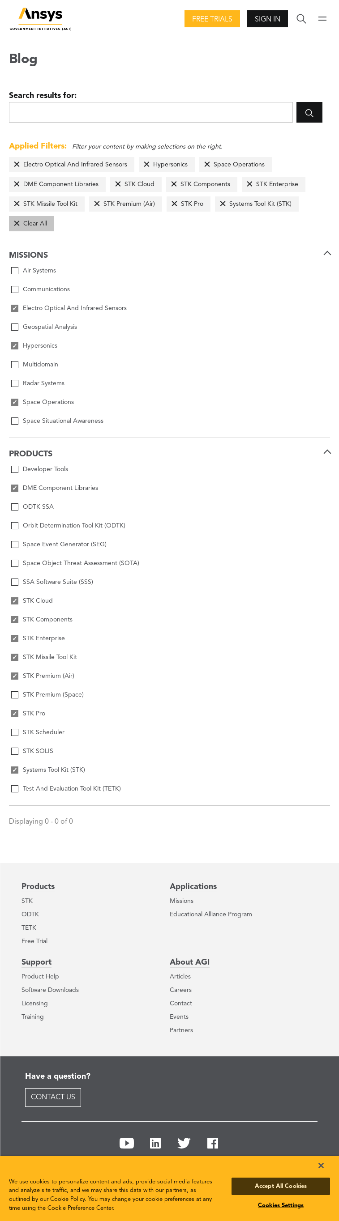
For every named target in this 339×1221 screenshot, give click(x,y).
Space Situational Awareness (63, 421)
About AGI (190, 962)
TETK (28, 928)
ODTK (30, 914)
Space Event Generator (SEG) (65, 544)
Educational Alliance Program (211, 914)
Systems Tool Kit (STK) (260, 204)
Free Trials (212, 19)
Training (32, 1017)
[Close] (321, 1165)
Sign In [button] (267, 19)
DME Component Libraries (61, 184)
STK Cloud (139, 184)
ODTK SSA (38, 507)
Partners (181, 1030)
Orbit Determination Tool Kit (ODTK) (74, 526)
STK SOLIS (38, 751)
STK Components (205, 184)
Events (179, 1017)
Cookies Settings (281, 1205)
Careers (181, 990)
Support (36, 962)
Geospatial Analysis (50, 327)
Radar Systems (43, 383)
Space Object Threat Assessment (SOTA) (81, 563)
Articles (180, 977)
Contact (181, 1003)
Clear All (35, 224)
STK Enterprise (277, 184)
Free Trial (34, 941)
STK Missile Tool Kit (50, 204)
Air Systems (39, 271)
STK (27, 901)
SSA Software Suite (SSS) (58, 582)
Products (38, 887)
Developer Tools (45, 469)
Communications (46, 289)
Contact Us (53, 1097)
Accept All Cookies (281, 1186)
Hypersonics (170, 165)
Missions (181, 901)
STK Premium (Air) (129, 204)
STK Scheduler (43, 732)
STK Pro (192, 204)
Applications (193, 887)
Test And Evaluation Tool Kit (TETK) (72, 789)
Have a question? (57, 1076)
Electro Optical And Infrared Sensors (75, 165)
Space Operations (239, 165)
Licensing (34, 1003)
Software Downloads (50, 990)
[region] (169, 1188)
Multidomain (40, 365)
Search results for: (43, 96)
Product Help (40, 977)
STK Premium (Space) (53, 695)
